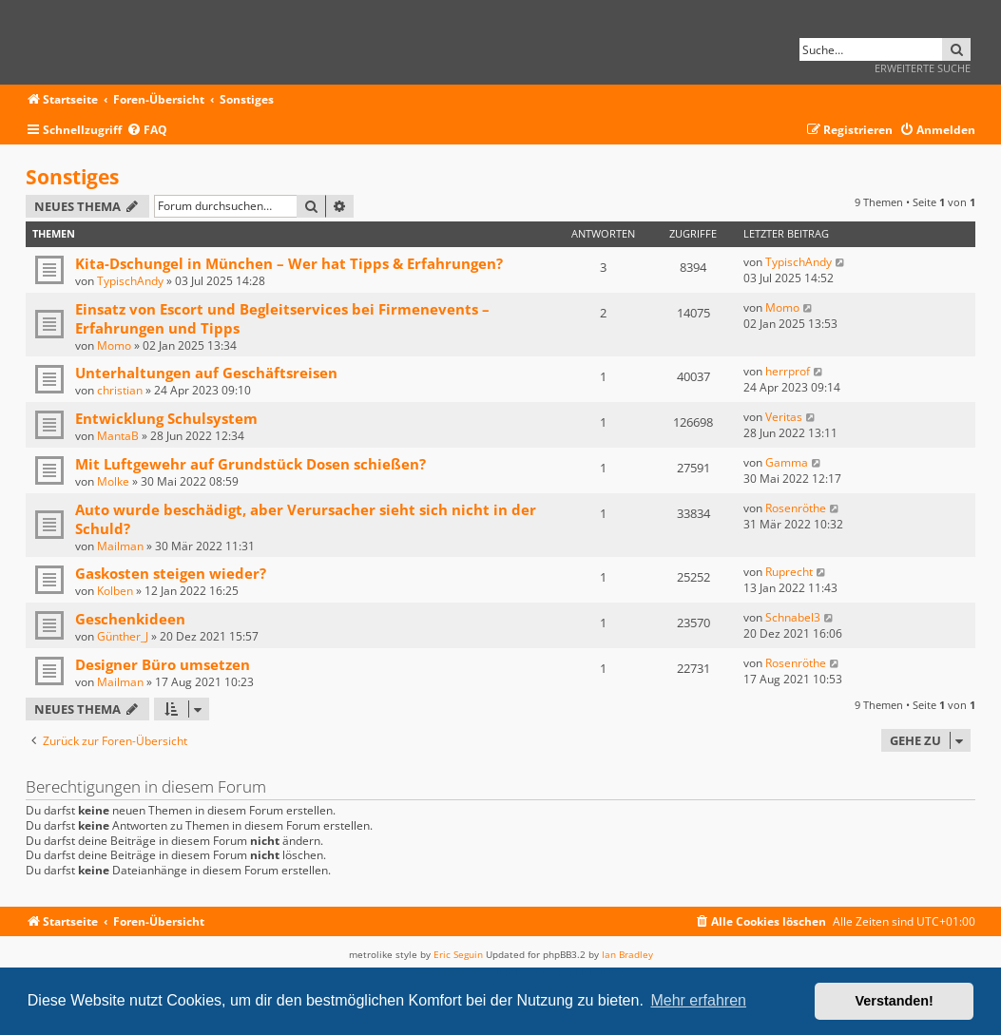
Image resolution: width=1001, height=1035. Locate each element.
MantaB (118, 436)
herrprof (787, 371)
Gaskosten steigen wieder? (170, 573)
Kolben (115, 591)
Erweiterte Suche (923, 68)
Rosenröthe (795, 508)
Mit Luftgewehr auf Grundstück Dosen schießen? (250, 463)
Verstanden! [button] (895, 1000)
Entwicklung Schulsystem (166, 418)
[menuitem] (146, 131)
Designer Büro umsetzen (162, 664)
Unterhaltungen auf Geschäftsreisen (206, 372)
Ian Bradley (627, 954)
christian (120, 390)
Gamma (786, 462)
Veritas (783, 417)
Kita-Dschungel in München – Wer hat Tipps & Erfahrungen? (289, 263)
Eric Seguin (458, 954)
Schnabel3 (792, 617)
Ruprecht (789, 572)
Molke (113, 481)
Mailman (120, 546)
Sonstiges (72, 176)
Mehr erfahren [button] (698, 1000)
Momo (114, 345)
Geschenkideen (130, 618)
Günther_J (122, 636)
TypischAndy (130, 281)
